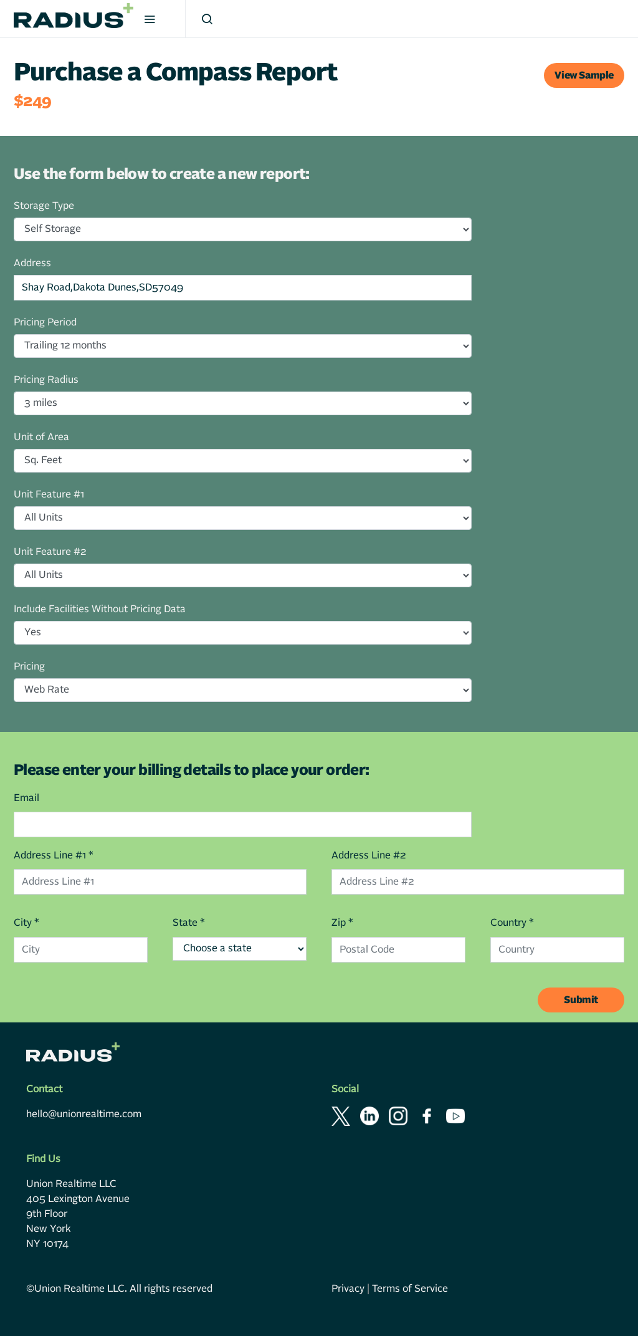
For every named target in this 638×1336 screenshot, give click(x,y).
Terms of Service (410, 1289)
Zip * (342, 923)
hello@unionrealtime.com (83, 1114)
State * (189, 923)
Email (26, 798)
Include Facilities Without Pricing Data (100, 609)
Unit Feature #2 (50, 552)
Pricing (29, 666)
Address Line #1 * (53, 855)
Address (32, 263)
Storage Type (44, 206)
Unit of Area (41, 437)
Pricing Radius (46, 380)
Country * (512, 923)
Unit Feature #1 (49, 494)
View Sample (584, 75)
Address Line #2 (368, 855)
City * (26, 923)
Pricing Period (45, 322)
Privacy (347, 1289)
